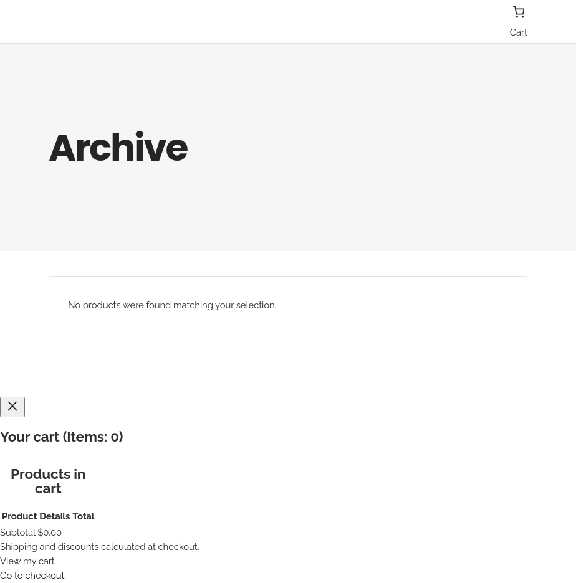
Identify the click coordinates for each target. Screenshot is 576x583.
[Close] (12, 407)
